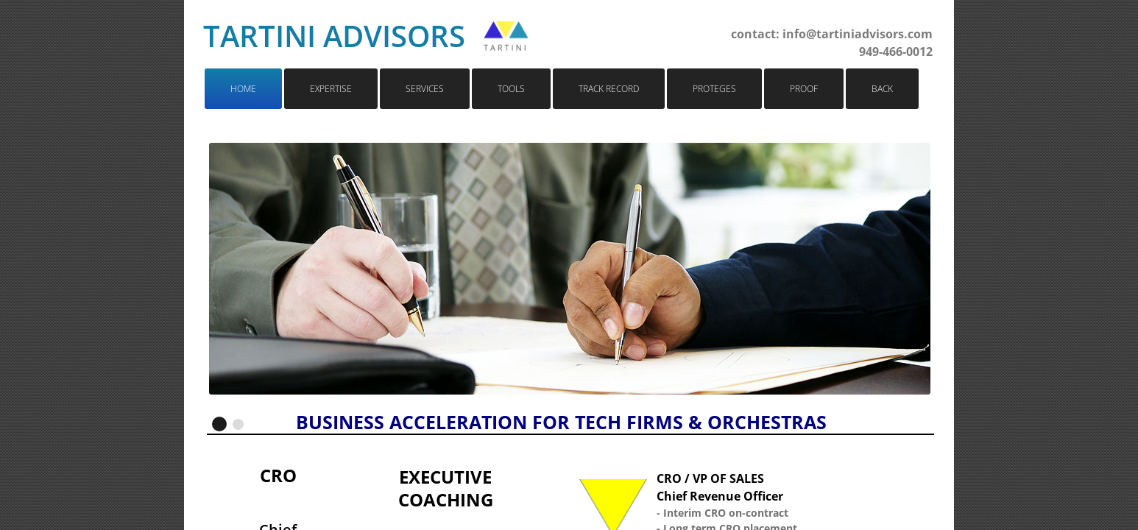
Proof (804, 88)
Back (882, 88)
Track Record (609, 88)
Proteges (714, 88)
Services (425, 88)
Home (243, 88)
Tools (511, 88)
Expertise (331, 88)
